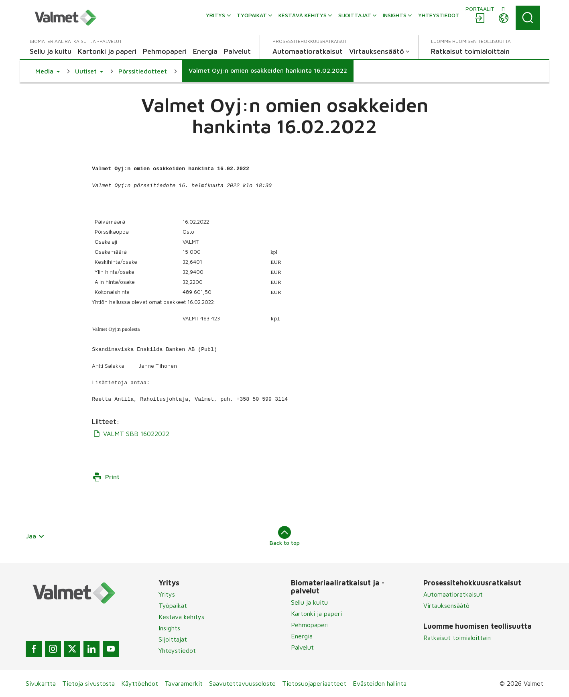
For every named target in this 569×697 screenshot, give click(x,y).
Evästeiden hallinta (379, 683)
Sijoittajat (173, 639)
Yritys (167, 594)
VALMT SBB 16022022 (130, 433)
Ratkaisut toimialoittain (457, 637)
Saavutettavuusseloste (242, 683)
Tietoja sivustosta (88, 683)
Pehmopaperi (310, 624)
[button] (47, 71)
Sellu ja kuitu (309, 602)
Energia (302, 636)
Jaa (35, 536)
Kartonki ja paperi (316, 613)
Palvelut (302, 647)
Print (106, 477)
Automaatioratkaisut (453, 594)
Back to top (285, 536)
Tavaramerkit (184, 683)
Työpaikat (173, 605)
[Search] (528, 18)
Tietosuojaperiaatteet (314, 683)
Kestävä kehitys (181, 616)
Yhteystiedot (177, 650)
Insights (169, 628)
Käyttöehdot (139, 683)
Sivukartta (41, 683)
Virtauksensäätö (446, 605)
